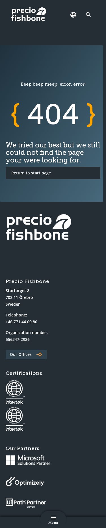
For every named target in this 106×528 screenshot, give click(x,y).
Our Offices (21, 354)
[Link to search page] (90, 14)
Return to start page (31, 173)
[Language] (73, 14)
